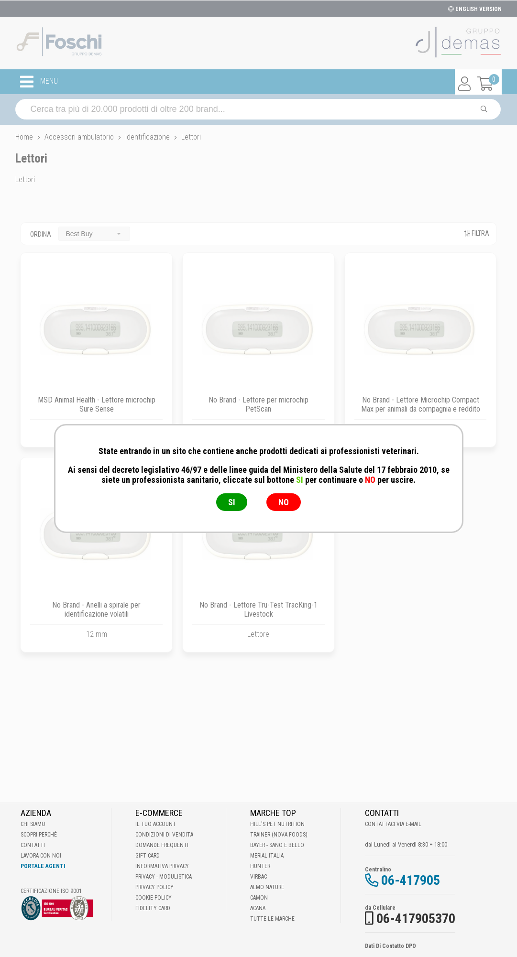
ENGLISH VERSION (475, 9)
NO (283, 502)
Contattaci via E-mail (393, 824)
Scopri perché (39, 834)
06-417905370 (415, 918)
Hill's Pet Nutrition (277, 824)
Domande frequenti (161, 845)
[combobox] (94, 233)
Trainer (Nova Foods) (279, 834)
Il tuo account (155, 824)
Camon (259, 897)
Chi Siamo (33, 824)
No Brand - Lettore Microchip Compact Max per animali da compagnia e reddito (420, 404)
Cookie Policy (153, 897)
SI (231, 502)
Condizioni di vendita (164, 834)
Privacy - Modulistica (163, 876)
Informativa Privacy (162, 866)
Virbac (258, 876)
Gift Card (147, 855)
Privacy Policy (154, 887)
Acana (257, 908)
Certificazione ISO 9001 (51, 891)
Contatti (33, 845)
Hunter (260, 866)
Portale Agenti (43, 866)
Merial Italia (267, 855)
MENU (39, 81)
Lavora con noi (41, 855)
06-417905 (410, 880)
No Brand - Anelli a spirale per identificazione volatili (96, 609)
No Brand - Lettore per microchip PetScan (258, 404)
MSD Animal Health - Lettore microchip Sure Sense (96, 404)
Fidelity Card (152, 908)
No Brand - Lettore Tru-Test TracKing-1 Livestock (258, 609)
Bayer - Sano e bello (277, 845)
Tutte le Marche (272, 918)
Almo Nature (267, 887)
